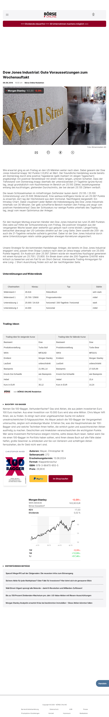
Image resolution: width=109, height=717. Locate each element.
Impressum (67, 713)
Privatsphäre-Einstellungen (30, 713)
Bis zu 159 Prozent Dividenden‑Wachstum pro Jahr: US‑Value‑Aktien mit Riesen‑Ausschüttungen (48, 595)
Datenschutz (54, 709)
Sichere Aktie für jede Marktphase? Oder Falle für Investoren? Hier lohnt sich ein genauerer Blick (49, 580)
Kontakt (51, 713)
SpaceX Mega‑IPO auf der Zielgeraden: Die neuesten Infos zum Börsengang (39, 573)
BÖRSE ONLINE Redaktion (29, 391)
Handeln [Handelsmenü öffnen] (102, 683)
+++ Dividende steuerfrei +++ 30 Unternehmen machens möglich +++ (54, 24)
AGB (70, 709)
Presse (85, 709)
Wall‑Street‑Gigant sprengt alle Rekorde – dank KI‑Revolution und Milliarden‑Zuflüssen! (44, 588)
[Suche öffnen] (102, 14)
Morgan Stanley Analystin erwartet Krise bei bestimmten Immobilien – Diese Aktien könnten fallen (49, 603)
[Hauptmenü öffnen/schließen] (7, 14)
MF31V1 (93, 353)
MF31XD (42, 353)
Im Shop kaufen (60, 478)
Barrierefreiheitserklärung (30, 709)
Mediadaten (84, 713)
